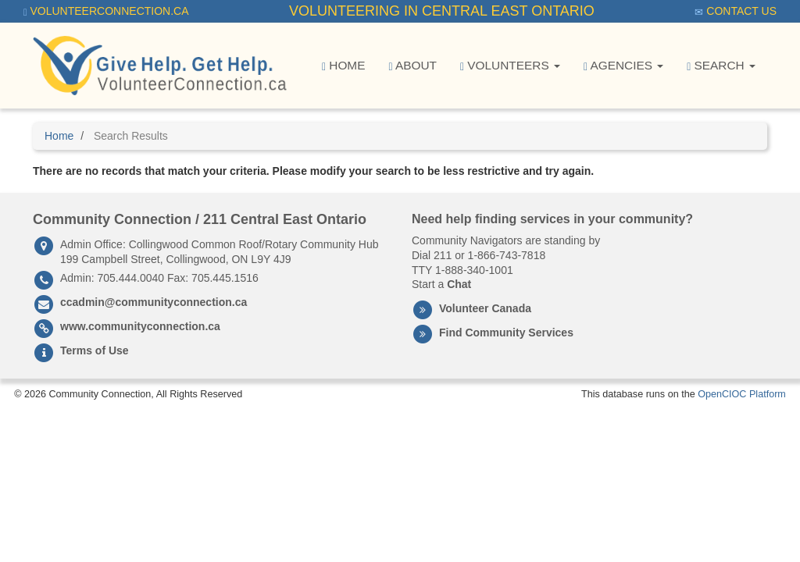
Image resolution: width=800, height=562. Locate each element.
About (412, 66)
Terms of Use (94, 350)
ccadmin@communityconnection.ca (153, 302)
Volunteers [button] (510, 66)
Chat (459, 284)
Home (344, 66)
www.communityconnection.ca (140, 326)
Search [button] (721, 66)
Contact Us (736, 11)
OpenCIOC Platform (742, 394)
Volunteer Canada (485, 308)
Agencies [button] (623, 66)
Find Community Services (506, 332)
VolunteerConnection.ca (106, 11)
